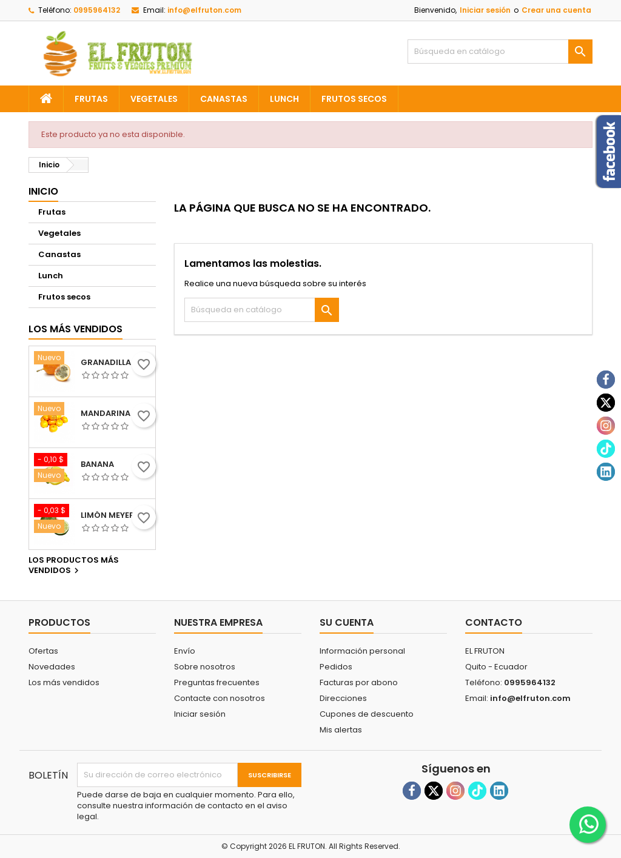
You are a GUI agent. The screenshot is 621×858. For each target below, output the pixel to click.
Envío (184, 651)
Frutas (91, 99)
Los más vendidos (76, 329)
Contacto (493, 622)
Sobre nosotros (204, 666)
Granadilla (106, 362)
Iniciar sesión (485, 10)
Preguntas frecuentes (217, 682)
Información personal (362, 651)
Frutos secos (354, 99)
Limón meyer (108, 515)
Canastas (223, 99)
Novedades (52, 666)
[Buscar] (500, 51)
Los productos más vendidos (74, 565)
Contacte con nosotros (219, 698)
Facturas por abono (359, 682)
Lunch (284, 99)
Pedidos (336, 666)
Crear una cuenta (556, 10)
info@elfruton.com (204, 10)
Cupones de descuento (367, 714)
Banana (97, 464)
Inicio (43, 191)
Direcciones (343, 698)
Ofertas (43, 651)
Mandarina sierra (115, 413)
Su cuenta (347, 622)
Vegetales (154, 99)
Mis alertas (341, 730)
